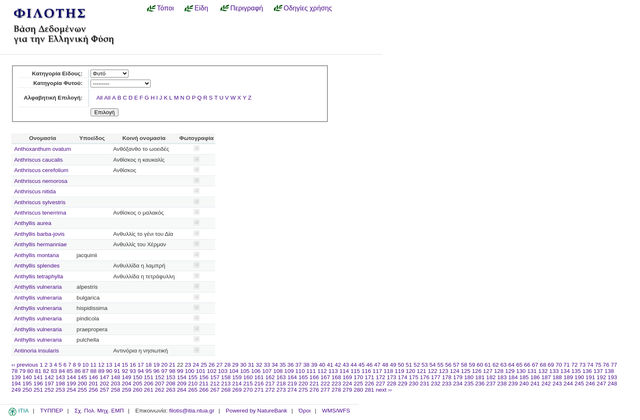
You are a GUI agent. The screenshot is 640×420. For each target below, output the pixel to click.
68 (543, 365)
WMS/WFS (336, 411)
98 (172, 371)
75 (598, 365)
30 (243, 365)
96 (157, 371)
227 (381, 383)
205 (137, 383)
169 (347, 377)
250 (27, 390)
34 (275, 365)
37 (298, 365)
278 (336, 390)
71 (567, 365)
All (99, 98)
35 (283, 365)
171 (369, 377)
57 (456, 365)
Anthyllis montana (36, 255)
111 (311, 371)
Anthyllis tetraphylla (38, 276)
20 (164, 365)
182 (491, 377)
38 (306, 365)
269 (237, 390)
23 (188, 365)
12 (101, 365)
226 (369, 383)
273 (281, 390)
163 (281, 377)
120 (411, 371)
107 (267, 371)
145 (82, 377)
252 (49, 390)
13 (109, 365)
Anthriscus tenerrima (40, 213)
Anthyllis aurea (32, 223)
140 (27, 377)
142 (49, 377)
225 (358, 383)
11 (93, 365)
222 (325, 383)
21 (172, 365)
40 (322, 365)
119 (399, 371)
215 (248, 383)
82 (46, 371)
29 (235, 365)
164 (292, 377)
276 (314, 390)
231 (425, 383)
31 (251, 365)
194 (16, 383)
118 (388, 371)
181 (480, 377)
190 (579, 377)
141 (38, 377)
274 (292, 390)
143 (60, 377)
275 (303, 390)
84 (62, 371)
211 (204, 383)
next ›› (384, 390)
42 (338, 365)
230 (413, 383)
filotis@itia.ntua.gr (191, 411)
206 (149, 383)
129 (510, 371)
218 (281, 383)
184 (513, 377)
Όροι (305, 411)
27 (220, 365)
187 (546, 377)
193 (612, 377)
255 (82, 390)
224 (347, 383)
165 (303, 377)
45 (361, 365)
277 (325, 390)
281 (369, 390)
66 (527, 365)
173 (391, 377)
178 (446, 377)
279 (347, 390)
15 (125, 365)
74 (590, 365)
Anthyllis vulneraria (38, 287)
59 (472, 365)
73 (582, 365)
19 (156, 365)
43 (346, 365)
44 (353, 365)
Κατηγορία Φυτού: (58, 83)
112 (322, 371)
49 (393, 365)
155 (193, 377)
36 (290, 365)
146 (93, 377)
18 (149, 365)
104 (234, 371)
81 (38, 371)
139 (16, 377)
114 (344, 371)
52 (416, 365)
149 (126, 377)
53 (424, 365)
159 (237, 377)
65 (519, 365)
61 (488, 365)
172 (381, 377)
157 (215, 377)
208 (171, 383)
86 (77, 371)
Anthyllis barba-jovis (39, 234)
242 (546, 383)
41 (330, 365)
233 (446, 383)
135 (576, 371)
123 (444, 371)
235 (469, 383)
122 (432, 371)
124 (454, 371)
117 (377, 371)
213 (226, 383)
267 (215, 390)
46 (369, 365)
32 (259, 365)
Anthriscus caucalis (38, 160)
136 (587, 371)
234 (458, 383)
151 (149, 377)
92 (125, 371)
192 (601, 377)
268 (226, 390)
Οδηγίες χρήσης (308, 8)
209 (181, 383)
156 (204, 377)
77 (614, 365)
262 (159, 390)
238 (502, 383)
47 (377, 365)
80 (30, 371)
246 (590, 383)
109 (289, 371)
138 (609, 371)
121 (421, 371)
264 (181, 390)
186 (535, 377)
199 (71, 383)
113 (333, 371)
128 (499, 371)
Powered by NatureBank (256, 411)
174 (403, 377)
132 (543, 371)
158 (226, 377)
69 (551, 365)
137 (598, 371)
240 (524, 383)
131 (532, 371)
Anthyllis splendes (37, 265)
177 (436, 377)
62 (495, 365)
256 (93, 390)
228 (391, 383)
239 (513, 383)
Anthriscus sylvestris (40, 202)
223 (336, 383)
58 (464, 365)
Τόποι (165, 8)
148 (115, 377)
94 (141, 371)
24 (196, 365)
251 (38, 390)
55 (440, 365)
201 (93, 383)
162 (270, 377)
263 (171, 390)
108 (278, 371)
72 (574, 365)
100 (189, 371)
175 (413, 377)
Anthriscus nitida (35, 191)
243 (557, 383)
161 (259, 377)
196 (38, 383)
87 (85, 371)
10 (85, 365)
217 (270, 383)
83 (54, 371)
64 (511, 365)
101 (201, 371)
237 (491, 383)
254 (71, 390)
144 (71, 377)
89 (101, 371)
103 (223, 371)
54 (432, 365)
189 (568, 377)
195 (27, 383)
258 (115, 390)
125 (466, 371)
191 (590, 377)
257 (104, 390)
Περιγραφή (246, 8)
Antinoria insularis (36, 351)
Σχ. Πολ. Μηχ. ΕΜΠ (98, 411)
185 (524, 377)
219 (292, 383)
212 (215, 383)
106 (256, 371)
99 (180, 371)
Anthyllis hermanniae (40, 244)
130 (521, 371)
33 (267, 365)
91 (117, 371)
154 (181, 377)
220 (303, 383)
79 (22, 371)
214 (237, 383)
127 (488, 371)
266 (204, 390)
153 (171, 377)
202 (104, 383)
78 (14, 371)
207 (159, 383)
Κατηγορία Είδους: (57, 73)
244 (568, 383)
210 (193, 383)
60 (480, 365)
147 (104, 377)
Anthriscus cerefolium (41, 170)
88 (93, 371)
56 (448, 365)
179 (458, 377)
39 (314, 365)
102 (212, 371)
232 (436, 383)
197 (49, 383)
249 (16, 390)
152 (159, 377)
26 (212, 365)
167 (325, 377)
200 (82, 383)
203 (115, 383)
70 (559, 365)
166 (314, 377)
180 (469, 377)
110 (300, 371)
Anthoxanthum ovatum (42, 149)
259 (126, 390)
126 (476, 371)
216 (259, 383)
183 (502, 377)
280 (358, 390)
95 (149, 371)
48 (385, 365)
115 (355, 371)
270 (248, 390)
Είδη (201, 8)
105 (244, 371)
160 (248, 377)
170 (358, 377)
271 (259, 390)
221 (314, 383)
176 (425, 377)
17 (141, 365)
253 (60, 390)
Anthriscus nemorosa (41, 181)
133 (554, 371)
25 (204, 365)
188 (557, 377)
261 (149, 390)
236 (480, 383)
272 (270, 390)
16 (133, 365)
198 (60, 383)
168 (336, 377)
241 (535, 383)
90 (109, 371)
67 (535, 365)
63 (503, 365)
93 (133, 371)
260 (137, 390)
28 (227, 365)
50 (401, 365)
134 (565, 371)
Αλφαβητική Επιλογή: (53, 98)
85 (70, 371)
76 (606, 365)
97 (164, 371)
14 (117, 365)
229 (403, 383)
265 (193, 390)
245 (579, 383)
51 (409, 365)
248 (612, 383)
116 (366, 371)
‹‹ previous (24, 365)
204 (126, 383)
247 (601, 383)
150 (137, 377)
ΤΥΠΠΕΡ (51, 411)
